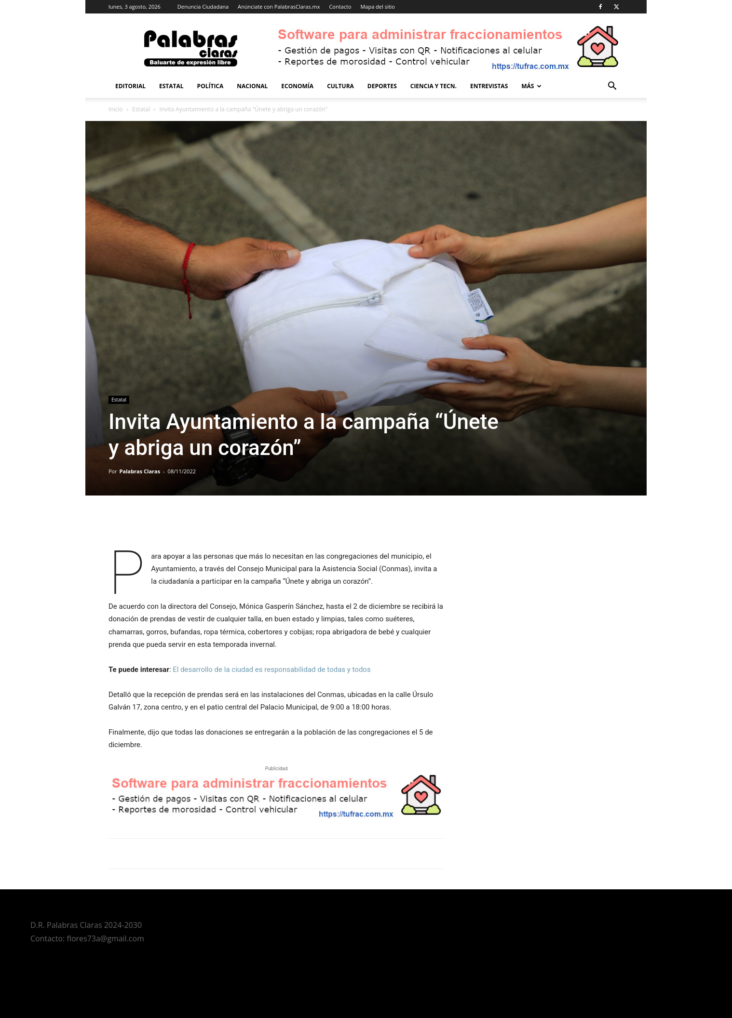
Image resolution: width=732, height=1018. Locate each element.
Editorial (130, 86)
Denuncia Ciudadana (203, 6)
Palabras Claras (140, 471)
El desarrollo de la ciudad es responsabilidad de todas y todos (271, 669)
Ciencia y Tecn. (433, 86)
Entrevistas (489, 86)
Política (210, 86)
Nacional (252, 86)
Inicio (115, 109)
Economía (297, 86)
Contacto (340, 6)
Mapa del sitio (377, 6)
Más (531, 86)
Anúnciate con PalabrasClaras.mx (279, 6)
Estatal (171, 86)
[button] (612, 87)
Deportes (382, 86)
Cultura (340, 86)
